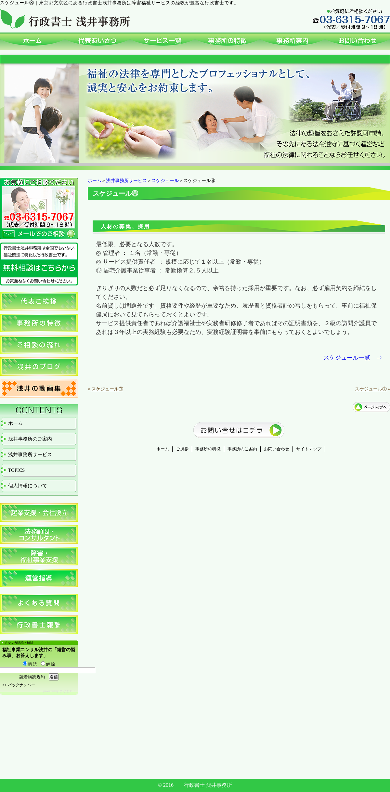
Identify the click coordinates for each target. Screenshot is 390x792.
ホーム (94, 180)
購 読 (30, 664)
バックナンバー (21, 685)
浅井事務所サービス (126, 180)
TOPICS (16, 470)
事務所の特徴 (208, 449)
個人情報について (27, 485)
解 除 (48, 664)
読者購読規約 (32, 676)
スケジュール (165, 180)
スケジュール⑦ (371, 389)
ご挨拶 (182, 449)
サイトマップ (308, 449)
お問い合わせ (276, 449)
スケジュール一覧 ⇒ (352, 357)
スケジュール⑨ (107, 389)
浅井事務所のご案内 (30, 439)
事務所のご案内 (242, 449)
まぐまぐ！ (67, 691)
